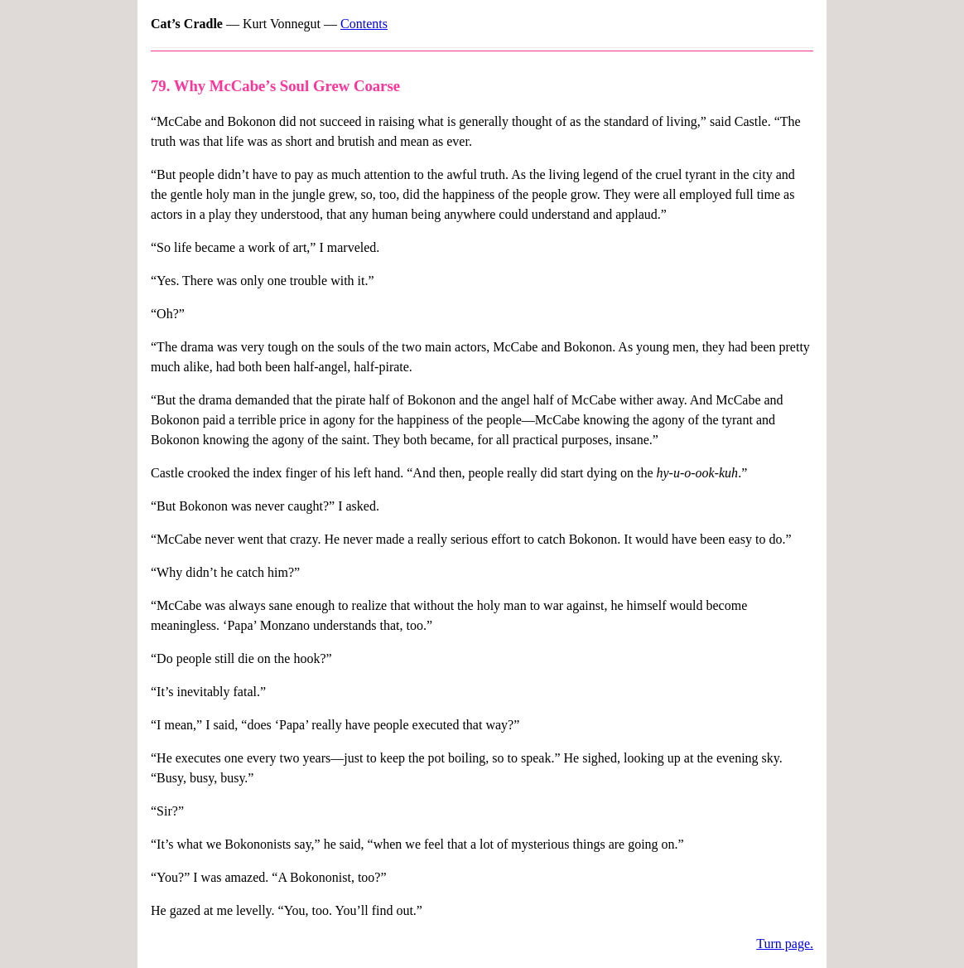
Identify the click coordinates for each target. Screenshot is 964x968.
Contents (364, 24)
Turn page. (784, 944)
